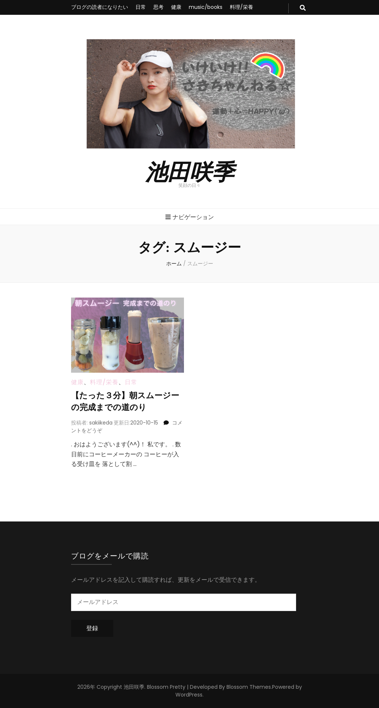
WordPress (188, 694)
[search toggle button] (303, 8)
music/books (205, 7)
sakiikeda (101, 422)
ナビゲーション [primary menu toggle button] (189, 217)
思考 (158, 7)
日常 (140, 7)
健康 (176, 7)
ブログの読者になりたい (99, 7)
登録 (92, 628)
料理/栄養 (241, 7)
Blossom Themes (249, 687)
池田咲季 (189, 170)
